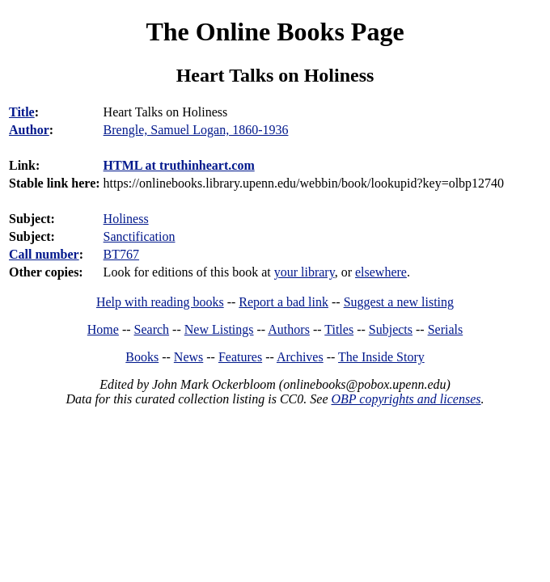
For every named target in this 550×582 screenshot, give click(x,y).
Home (103, 329)
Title (22, 112)
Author (29, 130)
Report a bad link (283, 302)
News (188, 357)
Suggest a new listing (399, 302)
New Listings (219, 329)
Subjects (390, 329)
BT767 (121, 254)
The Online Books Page (275, 31)
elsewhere (381, 272)
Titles (338, 329)
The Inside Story (381, 357)
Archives (300, 357)
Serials (445, 329)
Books (142, 357)
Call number (44, 254)
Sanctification (140, 236)
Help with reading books (160, 302)
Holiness (126, 219)
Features (240, 357)
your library (304, 272)
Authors (289, 329)
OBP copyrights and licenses (405, 399)
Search (152, 329)
